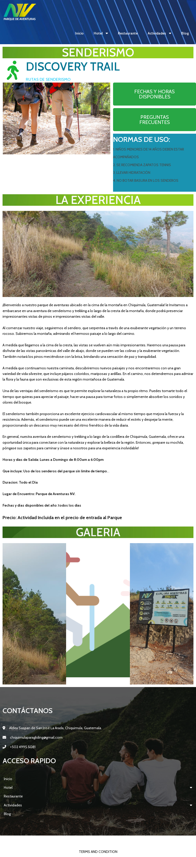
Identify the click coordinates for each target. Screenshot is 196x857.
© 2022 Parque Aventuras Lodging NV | (82, 841)
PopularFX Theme (132, 841)
